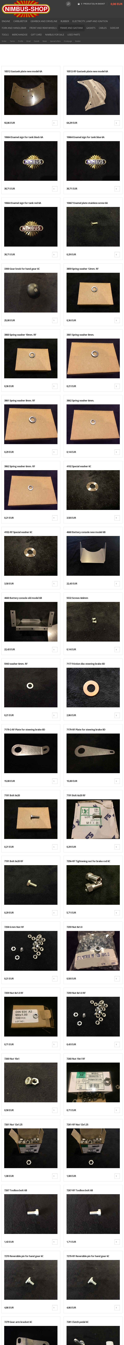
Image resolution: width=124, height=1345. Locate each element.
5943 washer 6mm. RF (15, 663)
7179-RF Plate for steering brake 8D (86, 729)
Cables (103, 27)
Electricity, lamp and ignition (90, 21)
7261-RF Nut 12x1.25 (77, 1124)
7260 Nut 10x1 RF (76, 1058)
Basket (77, 41)
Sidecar (114, 27)
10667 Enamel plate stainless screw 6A (87, 203)
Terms (12, 41)
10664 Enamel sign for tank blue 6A (85, 137)
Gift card (36, 34)
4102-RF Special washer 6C (18, 532)
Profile (20, 41)
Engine (6, 21)
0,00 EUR (116, 4)
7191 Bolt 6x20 (12, 795)
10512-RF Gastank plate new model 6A (87, 71)
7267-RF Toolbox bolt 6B (80, 1190)
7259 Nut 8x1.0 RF (13, 992)
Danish (36, 41)
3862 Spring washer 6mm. (80, 400)
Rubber (65, 21)
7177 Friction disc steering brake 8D (86, 663)
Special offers (55, 41)
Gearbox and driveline (44, 21)
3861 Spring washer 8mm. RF (19, 400)
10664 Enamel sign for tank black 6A (23, 137)
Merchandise (19, 34)
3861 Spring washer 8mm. (80, 334)
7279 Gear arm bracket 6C (18, 1322)
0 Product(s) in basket (93, 3)
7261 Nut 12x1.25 (13, 1124)
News (45, 41)
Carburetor (20, 21)
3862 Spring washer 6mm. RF (19, 466)
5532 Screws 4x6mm (77, 598)
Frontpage (68, 41)
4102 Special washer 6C (79, 466)
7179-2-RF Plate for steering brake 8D (24, 729)
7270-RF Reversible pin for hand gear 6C (88, 1256)
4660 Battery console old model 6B (23, 598)
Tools (5, 34)
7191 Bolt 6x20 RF (13, 861)
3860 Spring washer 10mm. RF (20, 334)
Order (4, 41)
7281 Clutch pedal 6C (78, 1322)
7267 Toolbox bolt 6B (15, 1190)
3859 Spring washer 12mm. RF (82, 268)
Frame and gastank (71, 27)
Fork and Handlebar (14, 27)
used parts (73, 34)
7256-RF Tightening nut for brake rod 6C (88, 861)
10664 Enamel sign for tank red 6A (22, 203)
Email (29, 41)
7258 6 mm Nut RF (14, 927)
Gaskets (90, 27)
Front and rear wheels (43, 27)
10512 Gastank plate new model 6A (23, 71)
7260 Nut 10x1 (11, 1058)
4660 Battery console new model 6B (86, 532)
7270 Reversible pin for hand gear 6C (23, 1256)
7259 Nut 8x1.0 (74, 927)
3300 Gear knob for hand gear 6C (22, 268)
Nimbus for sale (54, 34)
